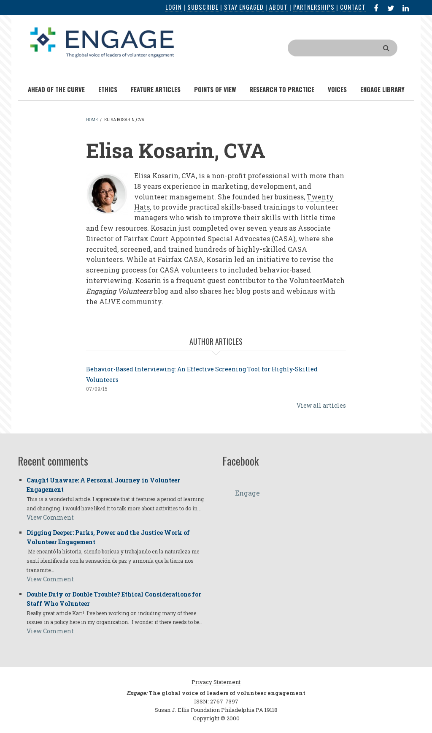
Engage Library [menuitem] (382, 89)
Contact (353, 7)
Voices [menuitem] (337, 89)
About (278, 7)
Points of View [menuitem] (215, 89)
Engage (247, 492)
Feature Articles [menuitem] (156, 89)
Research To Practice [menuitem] (281, 89)
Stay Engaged (244, 7)
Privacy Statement (216, 682)
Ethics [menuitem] (107, 89)
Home (92, 120)
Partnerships (314, 7)
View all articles (321, 405)
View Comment (50, 517)
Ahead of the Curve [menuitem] (56, 89)
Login (173, 7)
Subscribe (203, 7)
